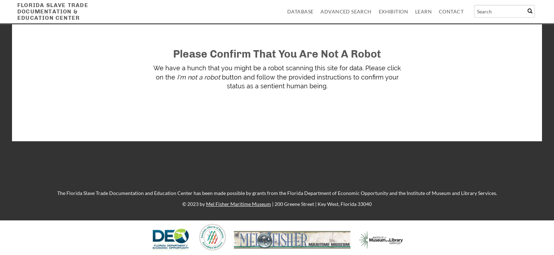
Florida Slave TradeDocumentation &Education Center (52, 11)
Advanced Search (345, 11)
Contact (451, 11)
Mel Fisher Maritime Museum (238, 204)
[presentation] (264, 113)
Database (300, 11)
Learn (423, 11)
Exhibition (393, 11)
